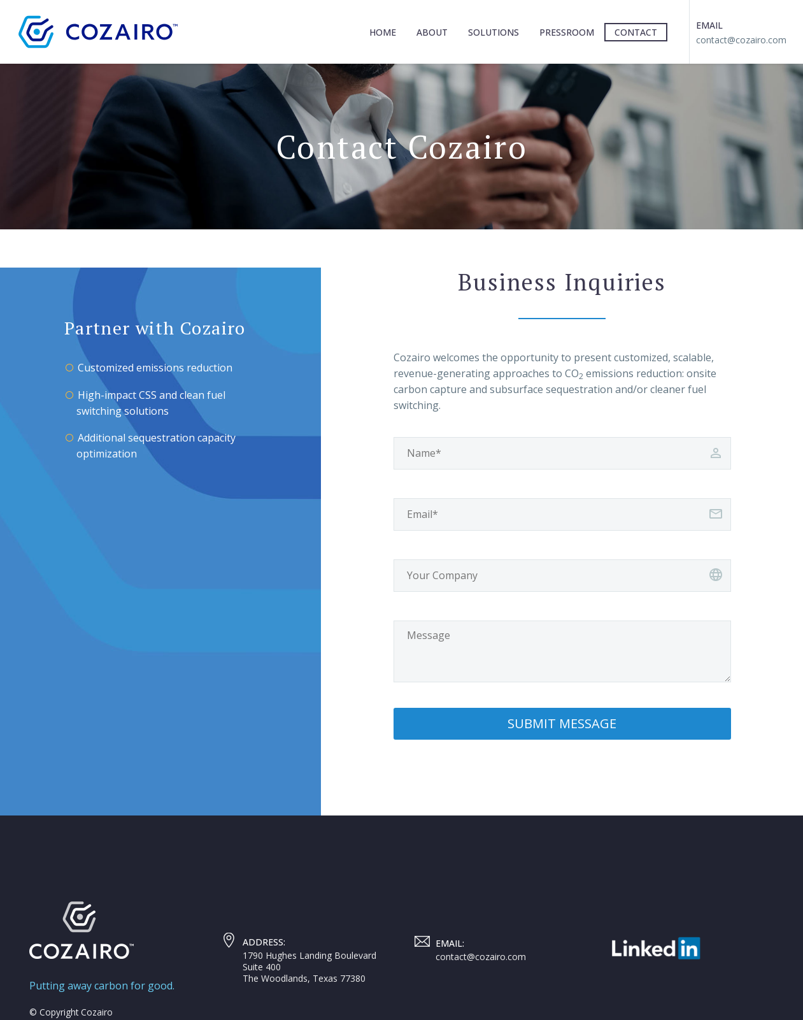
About (432, 32)
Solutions (493, 32)
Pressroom (566, 32)
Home (382, 32)
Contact (636, 32)
